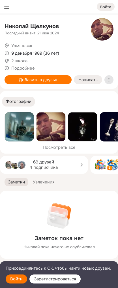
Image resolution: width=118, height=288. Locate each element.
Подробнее (23, 68)
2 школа (19, 61)
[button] (18, 102)
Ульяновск (21, 45)
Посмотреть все (59, 147)
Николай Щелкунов (32, 26)
